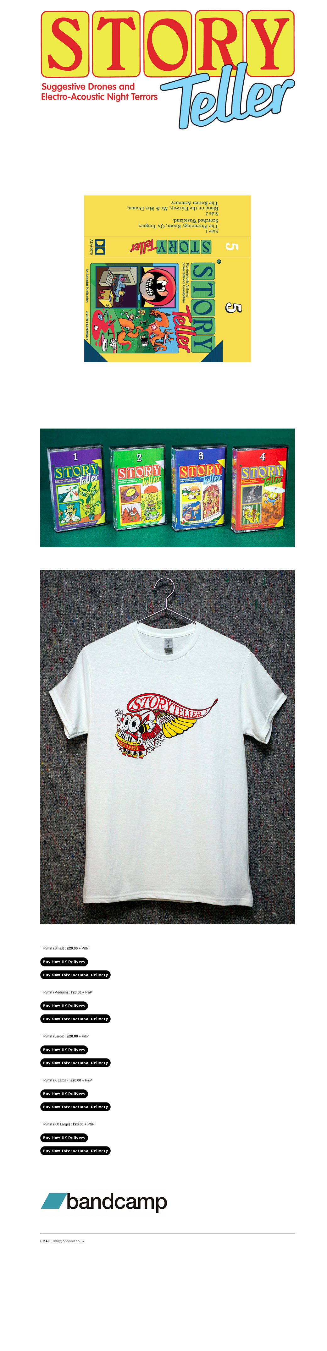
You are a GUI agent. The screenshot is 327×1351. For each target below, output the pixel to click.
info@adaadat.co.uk (68, 1241)
